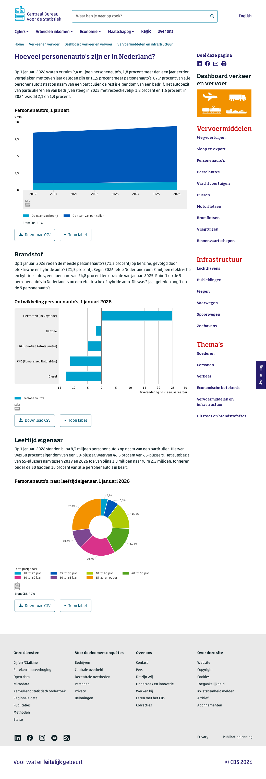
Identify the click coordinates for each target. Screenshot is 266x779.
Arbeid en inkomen (52, 32)
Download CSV (35, 235)
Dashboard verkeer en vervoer (88, 44)
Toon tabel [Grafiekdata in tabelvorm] (75, 235)
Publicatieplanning (237, 737)
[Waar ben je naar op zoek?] (145, 16)
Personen (82, 684)
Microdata (21, 684)
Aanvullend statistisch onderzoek (40, 691)
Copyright (205, 670)
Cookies (203, 677)
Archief (203, 698)
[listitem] (199, 64)
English (245, 16)
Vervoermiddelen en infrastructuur (145, 44)
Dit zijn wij (144, 677)
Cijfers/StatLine (26, 663)
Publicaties (22, 705)
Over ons (165, 32)
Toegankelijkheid (211, 684)
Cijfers (20, 32)
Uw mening (261, 375)
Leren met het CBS (150, 698)
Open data (22, 677)
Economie (89, 32)
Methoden (22, 712)
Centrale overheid (89, 670)
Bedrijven (82, 663)
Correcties (144, 705)
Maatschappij (119, 32)
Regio (146, 32)
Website (203, 663)
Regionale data (25, 698)
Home (19, 44)
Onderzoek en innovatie (155, 684)
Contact (142, 663)
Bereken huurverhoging (32, 670)
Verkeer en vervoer (44, 44)
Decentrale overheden (92, 677)
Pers (139, 670)
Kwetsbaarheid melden (215, 691)
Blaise (18, 719)
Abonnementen (209, 705)
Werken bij (144, 691)
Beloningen (84, 698)
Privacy (80, 691)
